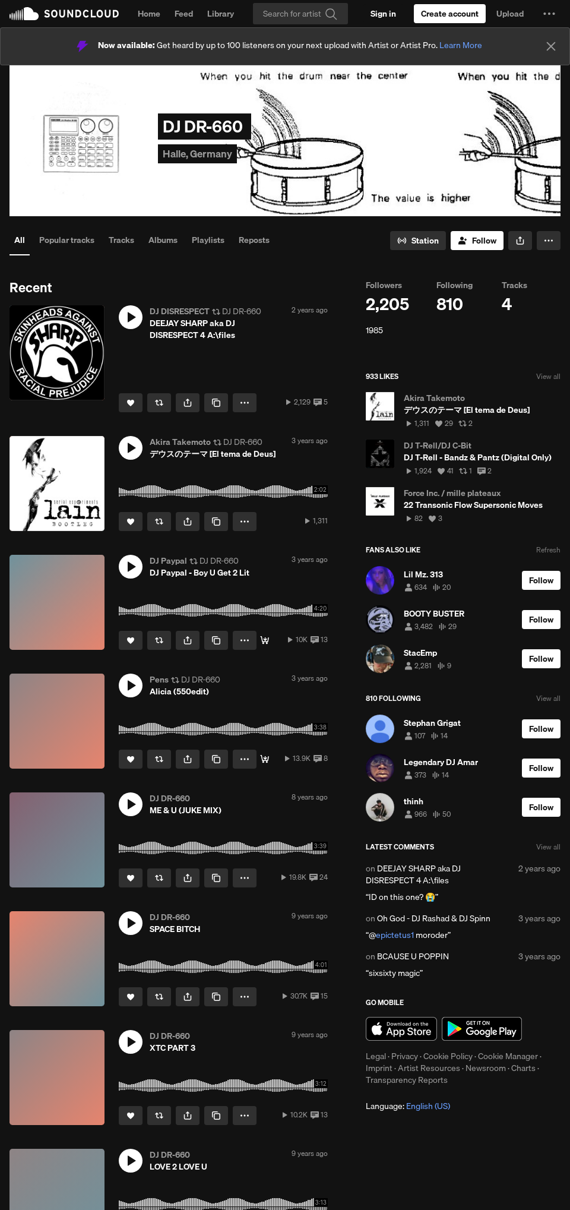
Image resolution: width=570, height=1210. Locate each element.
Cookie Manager (508, 1056)
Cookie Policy (448, 1056)
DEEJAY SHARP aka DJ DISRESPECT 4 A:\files (413, 874)
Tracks (121, 240)
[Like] (130, 402)
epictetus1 (395, 935)
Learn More (460, 45)
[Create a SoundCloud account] (450, 13)
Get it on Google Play (482, 1029)
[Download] (265, 640)
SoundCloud (64, 13)
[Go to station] (418, 240)
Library (220, 13)
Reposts (254, 240)
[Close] (551, 46)
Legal (376, 1056)
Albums (163, 240)
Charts (523, 1068)
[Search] (300, 13)
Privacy (404, 1056)
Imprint (379, 1068)
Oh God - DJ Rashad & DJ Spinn (433, 918)
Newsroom (486, 1068)
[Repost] (159, 402)
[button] (549, 13)
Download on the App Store (401, 1029)
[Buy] (265, 759)
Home (149, 13)
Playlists (208, 240)
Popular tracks (66, 240)
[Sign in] (383, 13)
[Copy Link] (216, 402)
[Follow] (477, 240)
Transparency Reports (407, 1079)
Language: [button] (408, 1106)
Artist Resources (429, 1068)
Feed (184, 13)
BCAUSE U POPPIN (413, 956)
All (19, 240)
